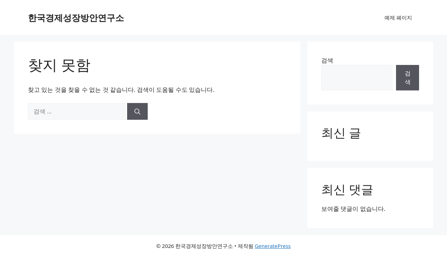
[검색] (137, 111)
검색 (327, 60)
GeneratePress (273, 245)
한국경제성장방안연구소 (76, 17)
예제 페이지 (398, 17)
